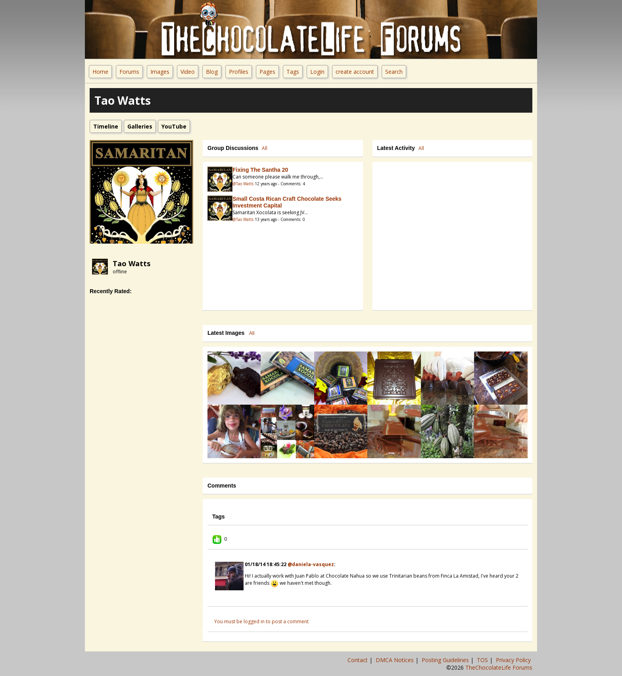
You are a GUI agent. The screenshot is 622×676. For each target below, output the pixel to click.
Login (317, 71)
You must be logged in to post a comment (261, 621)
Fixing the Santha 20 (260, 170)
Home (100, 71)
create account (355, 71)
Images (159, 71)
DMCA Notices (395, 660)
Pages (267, 71)
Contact (358, 660)
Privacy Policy (514, 660)
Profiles (238, 71)
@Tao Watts (242, 183)
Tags (292, 71)
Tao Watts (131, 263)
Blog (212, 71)
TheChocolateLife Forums (498, 667)
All (264, 148)
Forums (129, 71)
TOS (483, 660)
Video (187, 71)
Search (394, 71)
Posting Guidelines (446, 660)
